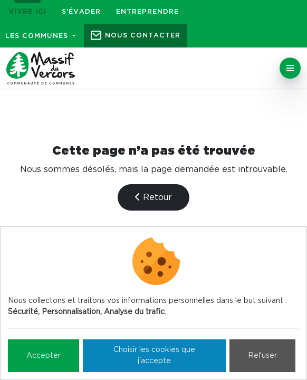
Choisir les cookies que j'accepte (154, 355)
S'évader (81, 11)
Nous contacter (142, 35)
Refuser (262, 355)
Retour (153, 197)
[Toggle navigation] (290, 68)
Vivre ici (27, 11)
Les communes (38, 36)
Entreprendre (147, 11)
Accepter (43, 355)
